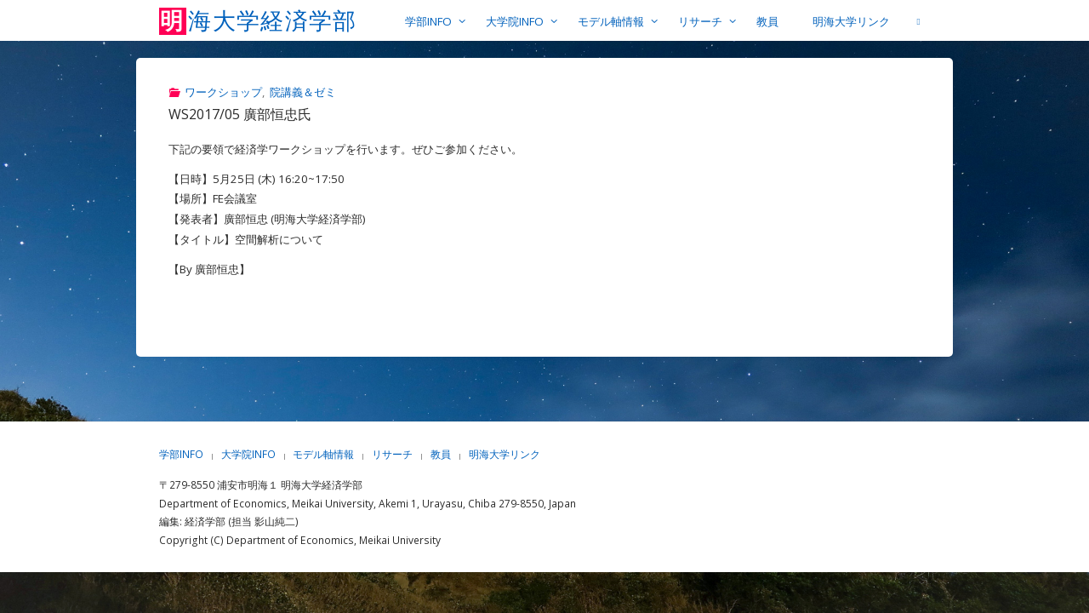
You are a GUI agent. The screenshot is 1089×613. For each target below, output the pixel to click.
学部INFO (181, 454)
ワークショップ (223, 92)
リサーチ (392, 454)
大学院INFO (248, 454)
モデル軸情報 (323, 454)
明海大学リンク (504, 454)
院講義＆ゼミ (303, 92)
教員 (440, 454)
